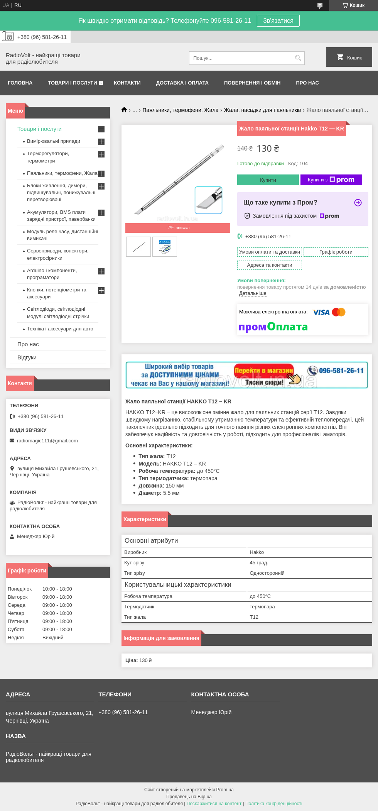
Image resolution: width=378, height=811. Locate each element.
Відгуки (27, 357)
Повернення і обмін (252, 83)
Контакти (127, 83)
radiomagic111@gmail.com (47, 441)
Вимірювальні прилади (53, 141)
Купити (268, 180)
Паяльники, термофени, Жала (181, 110)
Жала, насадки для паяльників (262, 110)
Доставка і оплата (182, 83)
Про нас (307, 83)
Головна (20, 83)
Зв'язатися (278, 20)
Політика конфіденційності (273, 803)
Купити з (331, 179)
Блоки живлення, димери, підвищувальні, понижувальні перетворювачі (61, 192)
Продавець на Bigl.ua (189, 796)
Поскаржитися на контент (214, 803)
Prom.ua (225, 789)
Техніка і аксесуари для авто (60, 329)
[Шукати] (298, 58)
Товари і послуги (72, 83)
